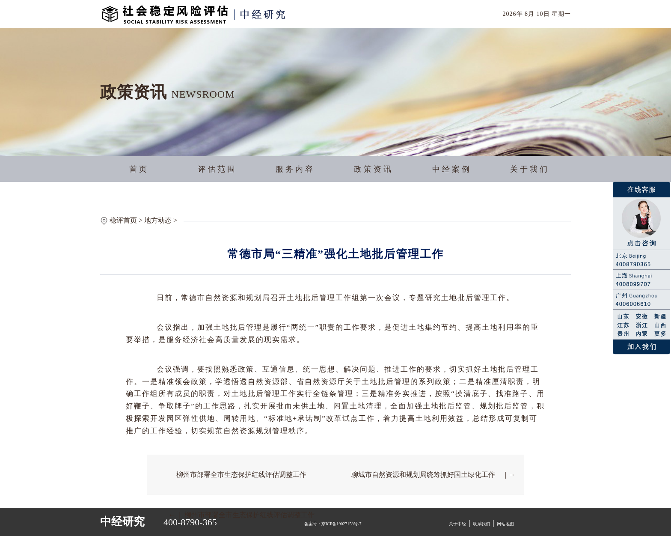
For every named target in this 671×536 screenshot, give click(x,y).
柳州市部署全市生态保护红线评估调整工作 (241, 474)
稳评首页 (123, 220)
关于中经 (457, 523)
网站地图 (505, 523)
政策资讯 (373, 169)
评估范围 (217, 169)
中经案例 (452, 169)
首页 (139, 169)
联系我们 (481, 523)
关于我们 (529, 169)
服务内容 (295, 169)
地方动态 (158, 220)
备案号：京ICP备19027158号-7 (333, 523)
